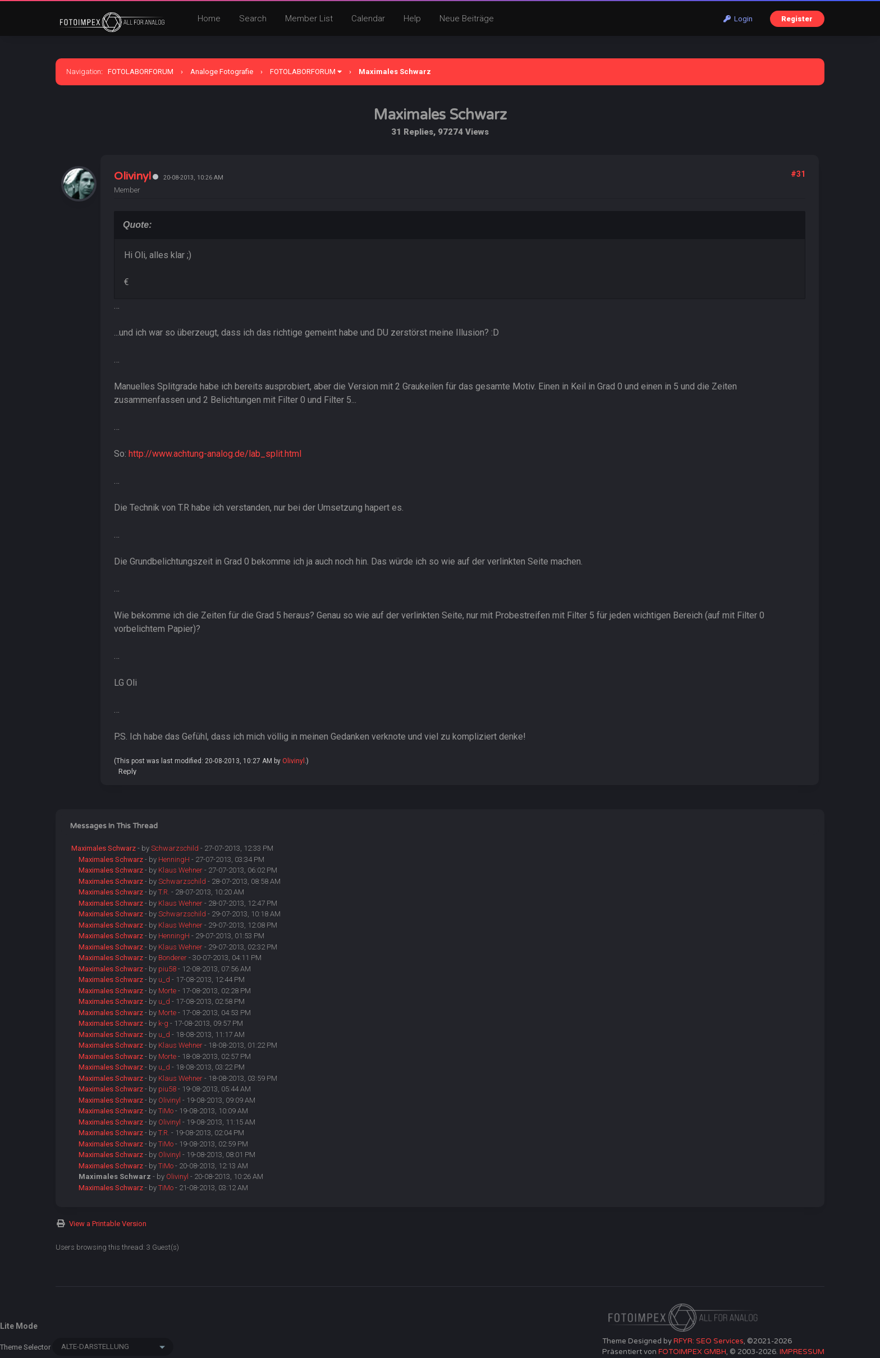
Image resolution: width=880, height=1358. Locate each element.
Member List (309, 18)
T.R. (163, 892)
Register (797, 19)
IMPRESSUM (802, 1351)
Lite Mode (19, 1326)
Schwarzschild (175, 848)
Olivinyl (132, 176)
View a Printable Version (107, 1223)
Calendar (368, 18)
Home (209, 18)
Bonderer (172, 957)
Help (412, 18)
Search (253, 18)
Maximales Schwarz (103, 848)
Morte (167, 991)
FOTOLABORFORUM (140, 71)
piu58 (167, 969)
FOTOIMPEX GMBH (692, 1351)
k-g (163, 1023)
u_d (164, 979)
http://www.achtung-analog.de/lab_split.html (215, 453)
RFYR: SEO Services (708, 1341)
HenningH (174, 859)
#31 (798, 173)
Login (738, 19)
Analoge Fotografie (221, 71)
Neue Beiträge (466, 18)
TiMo (165, 1111)
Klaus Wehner (180, 870)
